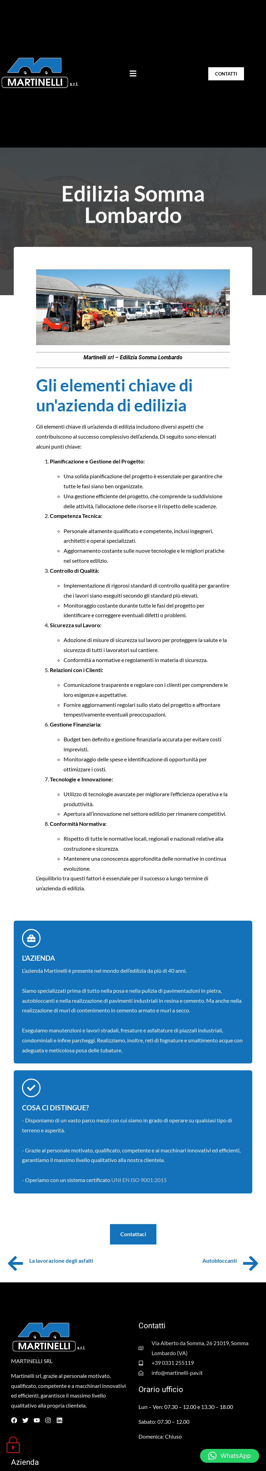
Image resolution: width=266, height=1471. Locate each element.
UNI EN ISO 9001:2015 (139, 1180)
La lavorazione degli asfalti (61, 1260)
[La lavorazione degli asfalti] (15, 1263)
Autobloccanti (219, 1260)
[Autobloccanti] (250, 1263)
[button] (132, 73)
